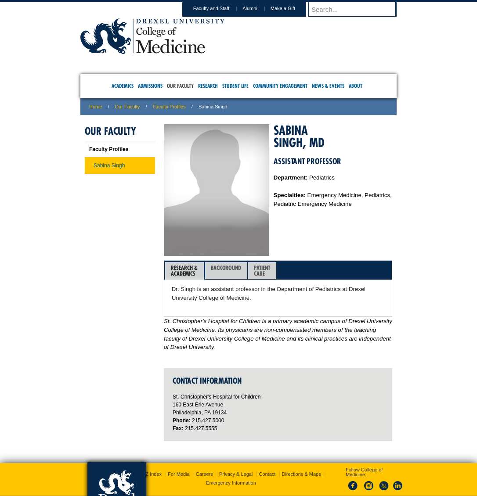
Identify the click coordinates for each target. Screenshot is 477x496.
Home (95, 106)
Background (226, 270)
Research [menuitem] (208, 86)
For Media (179, 452)
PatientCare (262, 270)
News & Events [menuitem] (328, 86)
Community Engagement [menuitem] (280, 86)
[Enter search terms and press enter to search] (356, 9)
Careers (204, 452)
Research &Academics (184, 270)
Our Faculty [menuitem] (180, 86)
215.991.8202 (355, 481)
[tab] (184, 271)
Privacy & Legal (236, 452)
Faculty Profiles (169, 106)
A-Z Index (151, 452)
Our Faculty (127, 106)
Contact (267, 452)
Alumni (258, 8)
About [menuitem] (355, 86)
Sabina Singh (109, 165)
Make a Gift (291, 8)
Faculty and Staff (220, 8)
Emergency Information (231, 461)
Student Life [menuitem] (235, 86)
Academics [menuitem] (123, 86)
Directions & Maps (301, 452)
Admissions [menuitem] (150, 86)
